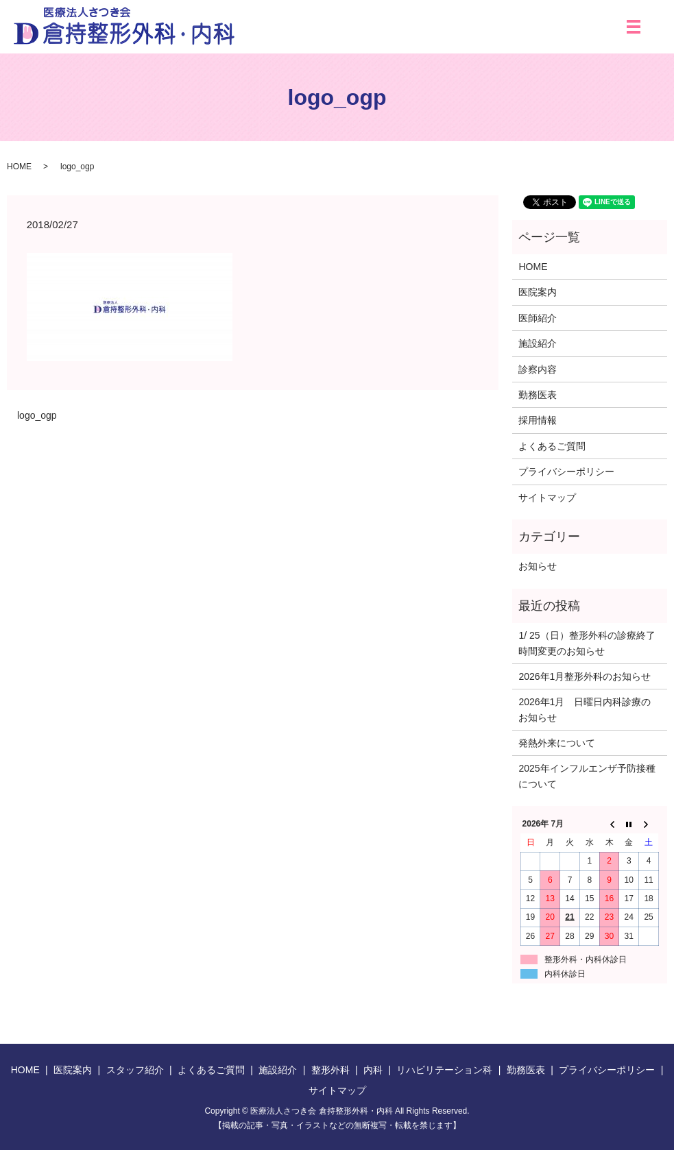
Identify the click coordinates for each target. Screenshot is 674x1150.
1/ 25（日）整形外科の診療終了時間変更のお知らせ (586, 643)
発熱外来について (556, 742)
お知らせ (537, 566)
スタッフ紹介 (135, 1069)
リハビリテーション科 (444, 1069)
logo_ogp (37, 415)
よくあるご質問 (552, 446)
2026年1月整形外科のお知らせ (584, 676)
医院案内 (537, 291)
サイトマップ (547, 497)
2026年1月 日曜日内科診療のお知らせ (584, 709)
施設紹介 (537, 343)
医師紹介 (537, 318)
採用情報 (537, 420)
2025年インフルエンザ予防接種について (586, 776)
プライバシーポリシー (566, 471)
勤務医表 (537, 394)
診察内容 (537, 369)
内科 (373, 1069)
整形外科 (330, 1069)
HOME (19, 166)
